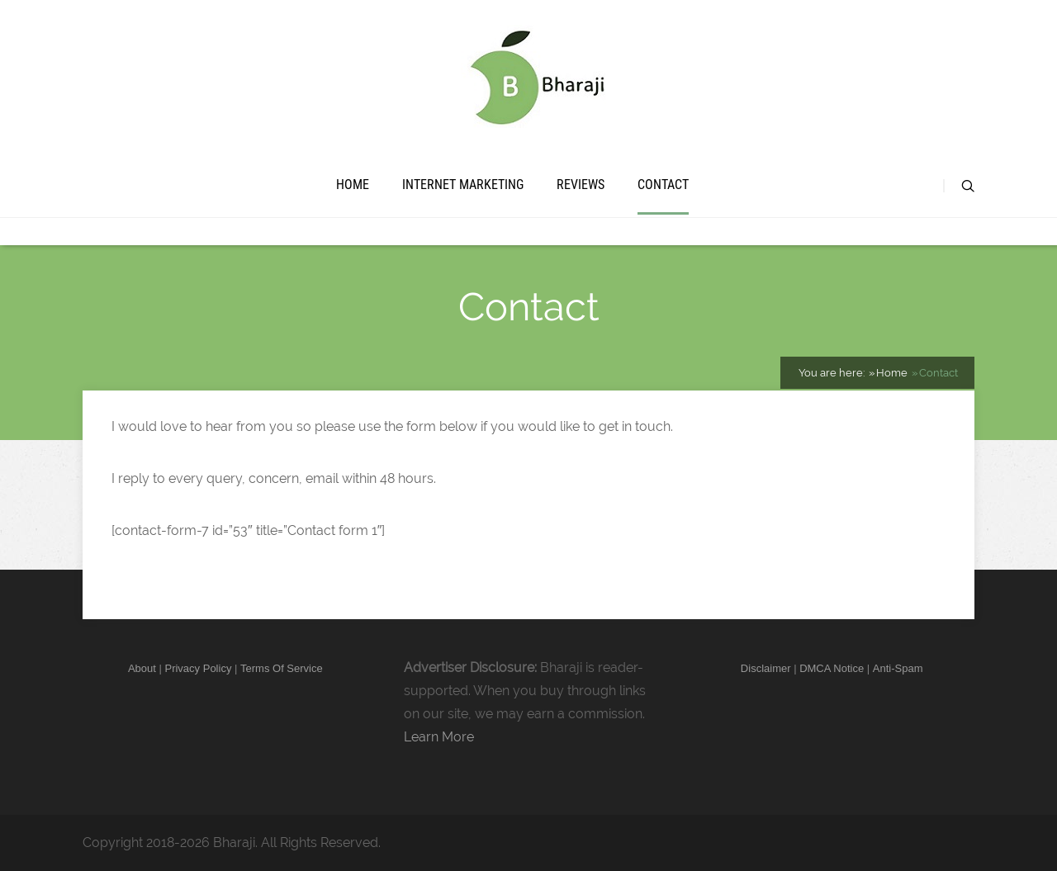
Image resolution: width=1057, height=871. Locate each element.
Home (352, 184)
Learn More (439, 737)
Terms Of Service (281, 668)
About (142, 668)
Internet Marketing (463, 184)
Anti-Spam (898, 668)
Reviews (580, 184)
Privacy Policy (197, 668)
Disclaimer (766, 668)
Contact (663, 184)
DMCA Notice (831, 668)
